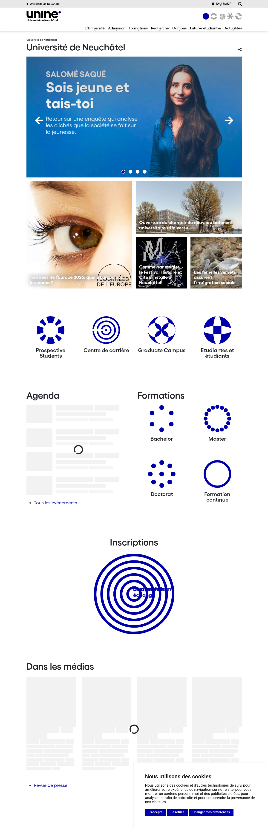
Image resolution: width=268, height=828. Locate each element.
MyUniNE (221, 4)
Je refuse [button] (177, 812)
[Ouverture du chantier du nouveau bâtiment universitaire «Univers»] (189, 207)
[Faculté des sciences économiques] (237, 16)
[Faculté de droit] (229, 16)
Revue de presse (50, 785)
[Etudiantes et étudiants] (217, 332)
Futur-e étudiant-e (205, 28)
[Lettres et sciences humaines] (213, 16)
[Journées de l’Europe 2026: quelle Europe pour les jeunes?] (79, 234)
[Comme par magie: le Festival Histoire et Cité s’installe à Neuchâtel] (161, 262)
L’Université (95, 28)
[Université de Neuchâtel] (43, 16)
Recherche (160, 28)
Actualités (233, 28)
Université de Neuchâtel (43, 4)
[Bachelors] (162, 420)
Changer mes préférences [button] (211, 812)
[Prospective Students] (51, 332)
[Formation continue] (217, 475)
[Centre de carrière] (106, 332)
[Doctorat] (162, 475)
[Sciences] (221, 16)
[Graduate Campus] (162, 332)
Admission (116, 28)
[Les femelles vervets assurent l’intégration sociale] (216, 262)
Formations (138, 28)
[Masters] (217, 420)
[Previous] (39, 120)
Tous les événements (55, 502)
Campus (179, 28)
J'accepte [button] (156, 812)
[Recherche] (240, 4)
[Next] (229, 120)
